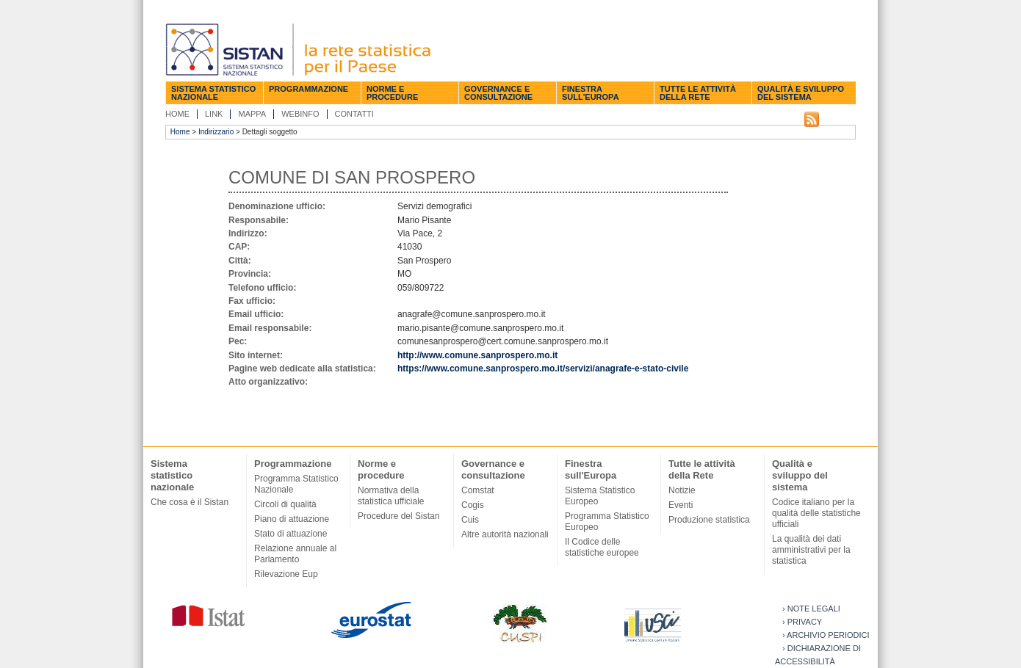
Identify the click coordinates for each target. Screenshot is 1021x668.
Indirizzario (216, 132)
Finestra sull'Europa (590, 92)
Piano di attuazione (291, 519)
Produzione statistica (709, 520)
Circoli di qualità (285, 504)
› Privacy (802, 621)
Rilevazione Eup (286, 574)
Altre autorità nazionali (505, 534)
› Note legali (811, 608)
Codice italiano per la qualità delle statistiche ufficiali (816, 513)
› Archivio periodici (826, 635)
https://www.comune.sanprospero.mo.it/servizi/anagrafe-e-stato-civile (542, 368)
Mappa (252, 113)
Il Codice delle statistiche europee (602, 547)
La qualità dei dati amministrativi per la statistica (811, 550)
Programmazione (308, 88)
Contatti (354, 113)
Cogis (472, 505)
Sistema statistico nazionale (213, 92)
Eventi (680, 505)
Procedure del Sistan (398, 516)
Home (177, 113)
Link (214, 113)
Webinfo (300, 113)
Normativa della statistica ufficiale (391, 496)
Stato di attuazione (290, 534)
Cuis (470, 520)
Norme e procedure (392, 92)
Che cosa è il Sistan (189, 502)
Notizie (682, 490)
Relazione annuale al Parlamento (295, 553)
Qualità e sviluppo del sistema (800, 92)
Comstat (477, 490)
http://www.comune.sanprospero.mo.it (477, 355)
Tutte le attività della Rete (698, 92)
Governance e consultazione (498, 92)
